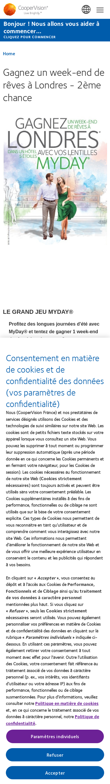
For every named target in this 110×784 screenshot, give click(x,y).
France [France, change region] (86, 9)
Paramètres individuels (55, 736)
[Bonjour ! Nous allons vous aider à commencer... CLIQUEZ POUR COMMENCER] (55, 30)
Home (9, 53)
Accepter (55, 772)
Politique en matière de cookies (67, 703)
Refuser (55, 754)
